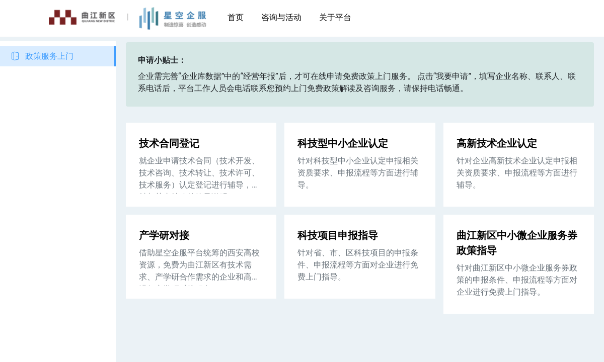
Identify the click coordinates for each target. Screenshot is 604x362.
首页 (236, 17)
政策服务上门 (49, 56)
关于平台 (335, 17)
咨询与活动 (281, 17)
